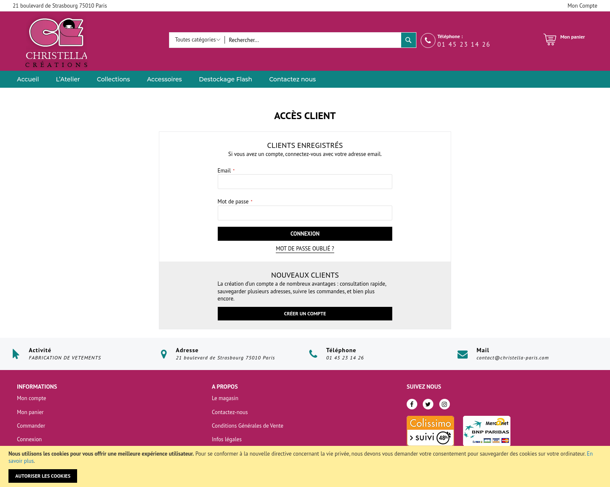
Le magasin (225, 398)
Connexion (29, 439)
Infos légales (226, 439)
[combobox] (313, 40)
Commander (31, 425)
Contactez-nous (230, 412)
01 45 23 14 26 (464, 44)
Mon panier (30, 412)
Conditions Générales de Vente (247, 425)
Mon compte (31, 398)
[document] (305, 466)
